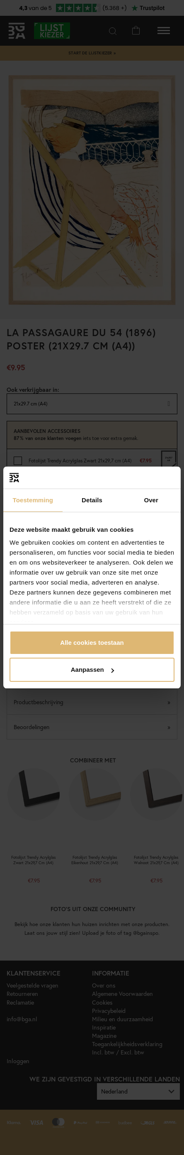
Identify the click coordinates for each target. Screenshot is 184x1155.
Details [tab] (92, 500)
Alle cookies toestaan (91, 642)
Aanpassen (92, 669)
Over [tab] (151, 500)
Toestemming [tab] (33, 500)
